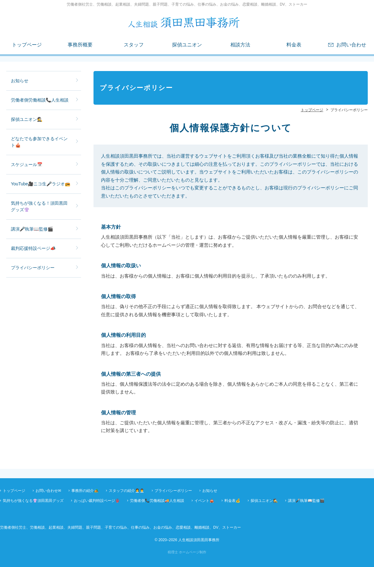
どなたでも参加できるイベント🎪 (39, 142)
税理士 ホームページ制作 (187, 552)
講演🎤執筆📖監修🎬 (32, 228)
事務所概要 (80, 44)
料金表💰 (232, 500)
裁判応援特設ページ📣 (33, 248)
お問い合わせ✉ (48, 490)
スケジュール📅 (26, 164)
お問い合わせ (351, 44)
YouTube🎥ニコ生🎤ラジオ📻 (40, 183)
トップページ (27, 44)
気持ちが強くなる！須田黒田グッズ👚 (39, 206)
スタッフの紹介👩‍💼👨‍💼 (126, 490)
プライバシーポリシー (33, 267)
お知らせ (19, 80)
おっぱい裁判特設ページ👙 (97, 500)
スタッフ (134, 44)
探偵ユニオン (187, 44)
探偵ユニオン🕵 (26, 119)
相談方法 (240, 44)
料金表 (293, 44)
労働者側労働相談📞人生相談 (40, 100)
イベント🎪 (204, 500)
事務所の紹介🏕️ (84, 490)
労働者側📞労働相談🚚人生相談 (157, 500)
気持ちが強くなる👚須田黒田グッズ (33, 500)
